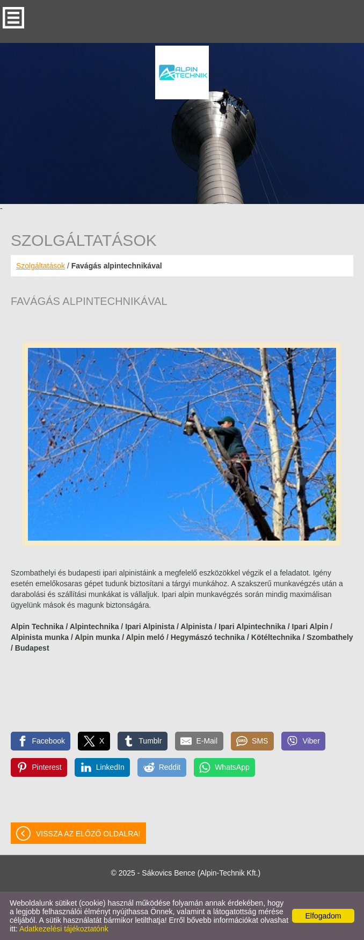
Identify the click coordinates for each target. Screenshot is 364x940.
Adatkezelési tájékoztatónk (63, 928)
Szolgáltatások (40, 265)
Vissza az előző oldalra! (88, 833)
